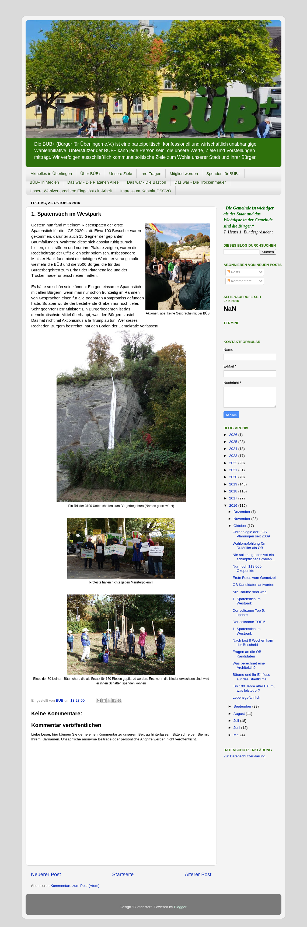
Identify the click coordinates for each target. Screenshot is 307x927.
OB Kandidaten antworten (253, 585)
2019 (233, 484)
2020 (233, 477)
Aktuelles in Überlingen (51, 173)
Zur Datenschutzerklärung (244, 756)
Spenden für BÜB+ (223, 173)
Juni (237, 728)
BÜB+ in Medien (44, 182)
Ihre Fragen (151, 173)
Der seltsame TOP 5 (249, 622)
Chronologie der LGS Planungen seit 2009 (251, 534)
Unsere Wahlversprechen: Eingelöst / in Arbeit (71, 190)
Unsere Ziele (120, 173)
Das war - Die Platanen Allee (93, 182)
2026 (233, 435)
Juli (236, 721)
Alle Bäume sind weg (250, 592)
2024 (233, 449)
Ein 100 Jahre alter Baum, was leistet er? (254, 688)
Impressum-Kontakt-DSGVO (145, 190)
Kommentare (239, 281)
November (242, 519)
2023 (233, 456)
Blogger (180, 907)
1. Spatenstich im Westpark (247, 601)
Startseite (123, 874)
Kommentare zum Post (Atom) (75, 886)
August (239, 714)
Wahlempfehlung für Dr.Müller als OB (249, 545)
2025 (233, 442)
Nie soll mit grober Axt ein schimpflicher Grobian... (254, 557)
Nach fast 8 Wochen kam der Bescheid (253, 642)
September (242, 706)
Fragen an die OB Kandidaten (247, 654)
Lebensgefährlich (246, 697)
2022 (233, 463)
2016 (233, 505)
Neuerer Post (46, 874)
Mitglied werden (184, 173)
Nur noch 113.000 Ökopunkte (247, 568)
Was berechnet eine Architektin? (249, 665)
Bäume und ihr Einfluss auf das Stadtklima (251, 677)
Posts (233, 272)
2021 (233, 470)
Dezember (242, 512)
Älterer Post (198, 874)
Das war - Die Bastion (146, 182)
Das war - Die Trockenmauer (200, 182)
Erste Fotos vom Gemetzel (254, 578)
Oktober (240, 526)
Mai (236, 735)
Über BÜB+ (90, 173)
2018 (233, 491)
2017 (233, 498)
